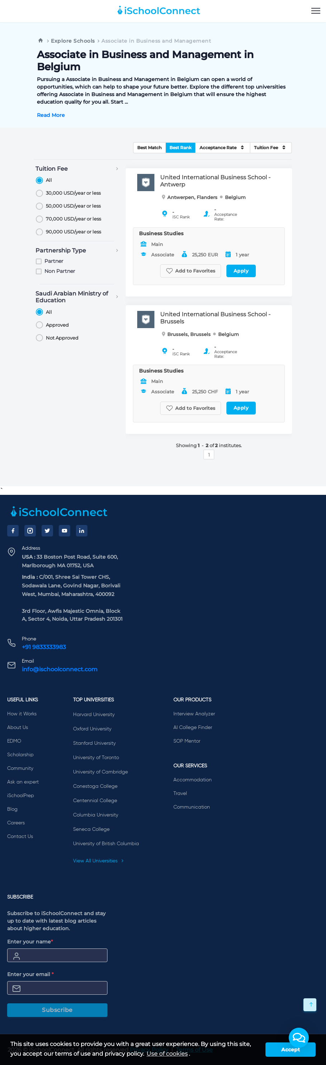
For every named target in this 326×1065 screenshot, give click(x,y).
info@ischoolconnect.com (59, 669)
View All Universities (98, 860)
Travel (180, 793)
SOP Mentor (186, 741)
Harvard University (94, 714)
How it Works (22, 713)
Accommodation (192, 779)
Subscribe (57, 1010)
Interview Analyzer (194, 713)
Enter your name (30, 941)
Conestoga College (95, 786)
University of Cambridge (100, 772)
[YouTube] (64, 530)
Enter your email (30, 974)
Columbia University (95, 815)
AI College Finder (192, 727)
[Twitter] (47, 530)
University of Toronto (96, 757)
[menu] (315, 11)
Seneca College (91, 829)
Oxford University (92, 729)
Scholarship (20, 754)
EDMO (14, 741)
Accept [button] (290, 1049)
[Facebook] (13, 530)
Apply (241, 271)
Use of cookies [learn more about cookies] (167, 1053)
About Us (17, 727)
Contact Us (20, 836)
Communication (191, 807)
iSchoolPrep (20, 795)
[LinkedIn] (81, 530)
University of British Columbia (106, 843)
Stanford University (94, 743)
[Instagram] (30, 530)
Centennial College (95, 800)
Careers (16, 822)
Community (20, 768)
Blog (12, 809)
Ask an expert (23, 782)
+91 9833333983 (44, 647)
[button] (299, 1038)
